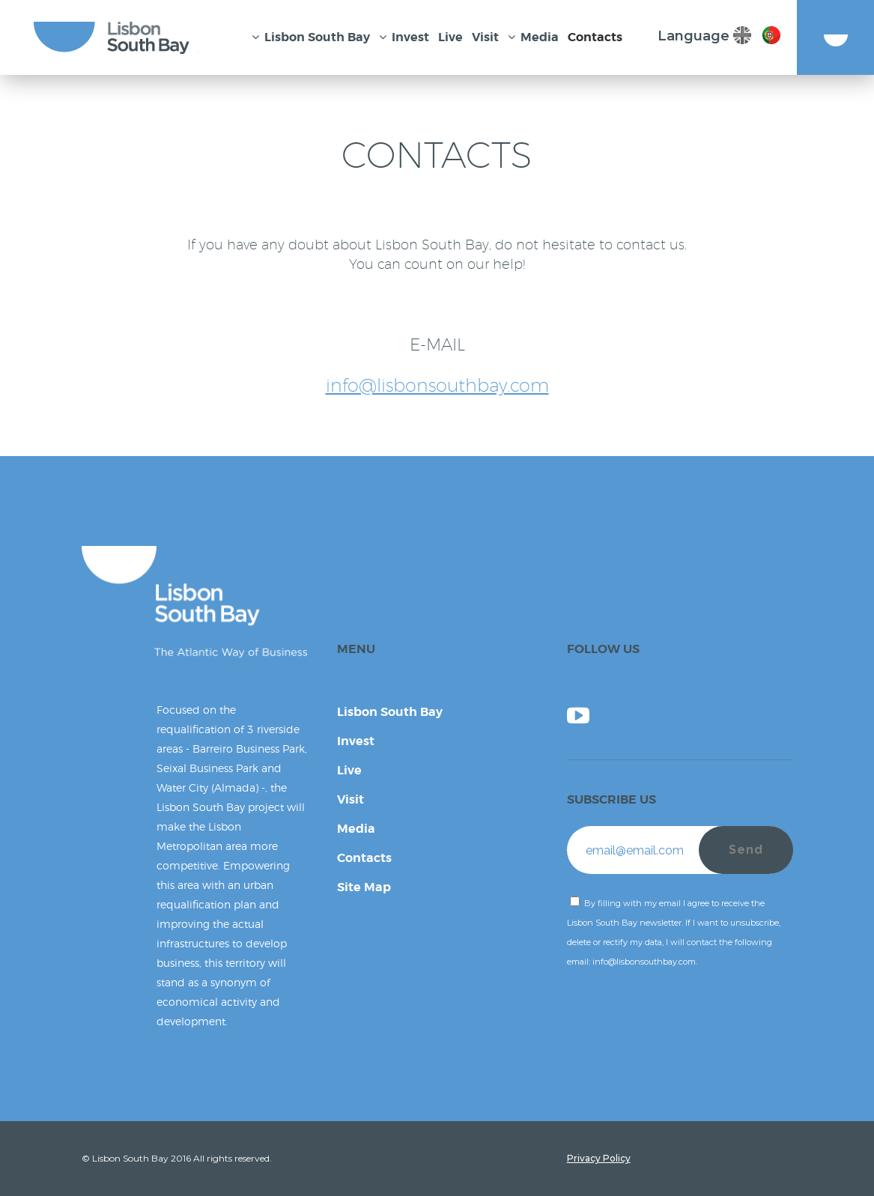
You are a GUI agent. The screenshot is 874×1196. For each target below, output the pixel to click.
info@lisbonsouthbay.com (437, 384)
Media (356, 829)
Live (349, 770)
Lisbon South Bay (390, 712)
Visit (350, 799)
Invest (355, 741)
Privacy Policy (599, 1158)
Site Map (364, 887)
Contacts (364, 858)
